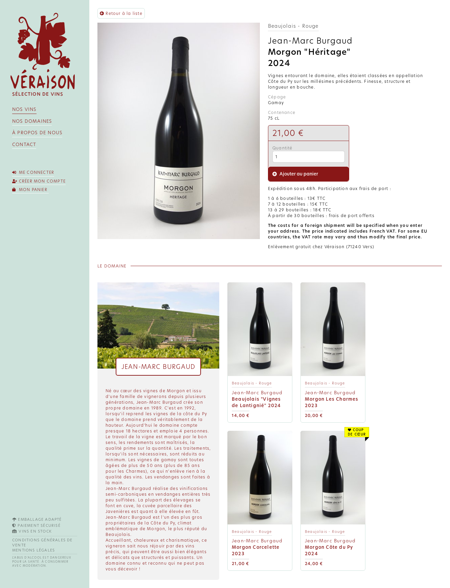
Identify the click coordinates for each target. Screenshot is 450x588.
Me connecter (33, 172)
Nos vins (24, 109)
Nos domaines (32, 121)
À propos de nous (37, 133)
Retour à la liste (121, 13)
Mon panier (30, 189)
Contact (24, 144)
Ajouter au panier (295, 174)
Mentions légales (33, 550)
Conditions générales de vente (42, 543)
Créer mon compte (39, 181)
